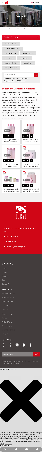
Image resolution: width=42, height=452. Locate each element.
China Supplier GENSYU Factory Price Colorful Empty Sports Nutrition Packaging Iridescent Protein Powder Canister (11, 141)
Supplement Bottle (10, 81)
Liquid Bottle (28, 63)
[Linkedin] (17, 345)
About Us (5, 276)
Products (5, 272)
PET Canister (9, 58)
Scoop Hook (6, 334)
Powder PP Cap (7, 314)
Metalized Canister (11, 44)
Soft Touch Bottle (8, 297)
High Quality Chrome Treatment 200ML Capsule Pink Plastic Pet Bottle (11, 165)
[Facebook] (3, 345)
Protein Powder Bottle (12, 49)
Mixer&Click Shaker (8, 330)
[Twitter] (10, 345)
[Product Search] (19, 75)
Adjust (10, 445)
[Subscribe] (36, 354)
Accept (2, 445)
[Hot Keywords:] (36, 75)
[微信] (30, 345)
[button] (21, 401)
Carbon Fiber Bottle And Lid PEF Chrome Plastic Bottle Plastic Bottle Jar (31, 190)
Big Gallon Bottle (10, 53)
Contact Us (5, 284)
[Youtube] (23, 345)
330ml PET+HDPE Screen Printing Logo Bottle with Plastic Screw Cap (31, 165)
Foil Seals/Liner (7, 326)
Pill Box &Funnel (7, 322)
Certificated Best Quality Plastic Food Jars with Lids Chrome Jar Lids (11, 190)
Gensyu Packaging (11, 68)
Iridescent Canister (11, 63)
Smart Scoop (24, 58)
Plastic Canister (28, 53)
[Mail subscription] (17, 354)
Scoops (4, 318)
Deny (6, 445)
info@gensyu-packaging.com (15, 247)
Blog (3, 280)
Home (4, 268)
